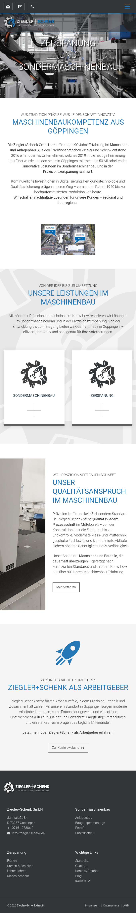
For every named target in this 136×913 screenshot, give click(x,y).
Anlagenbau (83, 818)
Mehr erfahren (66, 587)
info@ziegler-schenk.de (26, 833)
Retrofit (80, 828)
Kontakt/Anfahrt (86, 871)
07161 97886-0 (20, 828)
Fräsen (12, 861)
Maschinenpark (18, 876)
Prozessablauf (85, 833)
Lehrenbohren (16, 871)
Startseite (81, 861)
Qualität (80, 866)
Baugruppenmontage (90, 823)
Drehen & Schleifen (20, 866)
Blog (78, 876)
